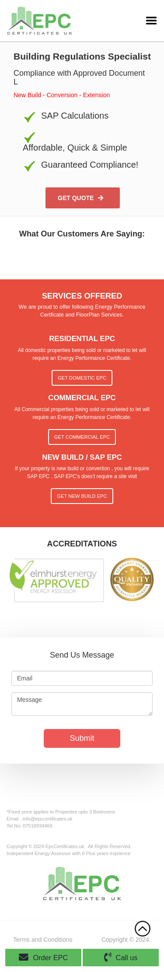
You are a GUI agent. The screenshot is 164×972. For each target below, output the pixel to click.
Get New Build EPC (82, 496)
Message (82, 704)
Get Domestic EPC (82, 377)
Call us (121, 957)
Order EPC (43, 957)
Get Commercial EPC (82, 437)
